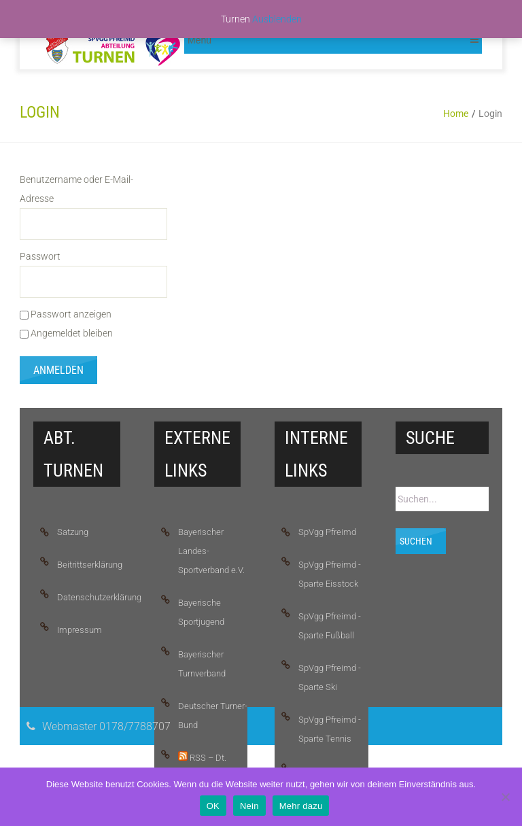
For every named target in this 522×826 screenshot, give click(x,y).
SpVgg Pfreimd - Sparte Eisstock (329, 574)
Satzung (72, 532)
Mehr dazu (301, 806)
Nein (249, 806)
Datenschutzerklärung (92, 597)
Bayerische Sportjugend (201, 612)
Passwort (40, 256)
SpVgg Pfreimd (327, 532)
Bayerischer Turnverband (202, 663)
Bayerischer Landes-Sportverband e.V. (211, 551)
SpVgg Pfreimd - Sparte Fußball (329, 625)
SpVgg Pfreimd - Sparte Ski (329, 677)
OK (213, 806)
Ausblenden (277, 19)
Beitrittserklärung (89, 565)
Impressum (79, 630)
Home (455, 113)
